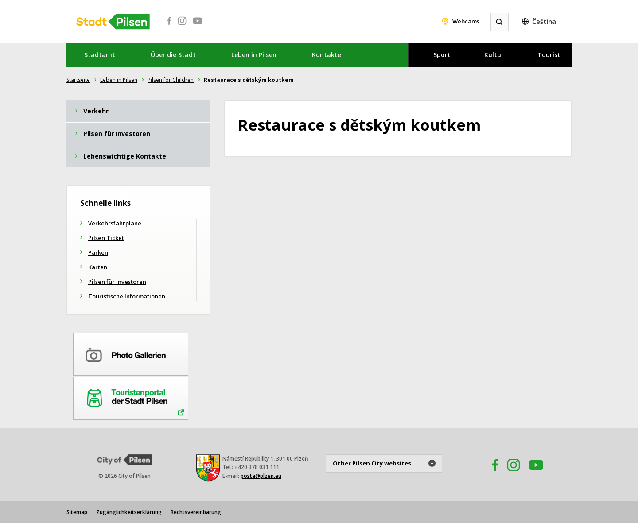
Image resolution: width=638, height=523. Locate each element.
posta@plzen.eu (261, 476)
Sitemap (76, 512)
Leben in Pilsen (253, 54)
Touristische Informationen (126, 296)
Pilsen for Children (171, 80)
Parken (98, 252)
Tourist (548, 54)
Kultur (494, 54)
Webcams (465, 21)
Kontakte (326, 54)
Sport (442, 54)
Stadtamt (99, 54)
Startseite (78, 80)
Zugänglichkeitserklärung (129, 512)
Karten (97, 267)
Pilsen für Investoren (117, 282)
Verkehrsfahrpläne (114, 223)
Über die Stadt (173, 54)
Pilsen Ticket (106, 238)
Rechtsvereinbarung (196, 512)
